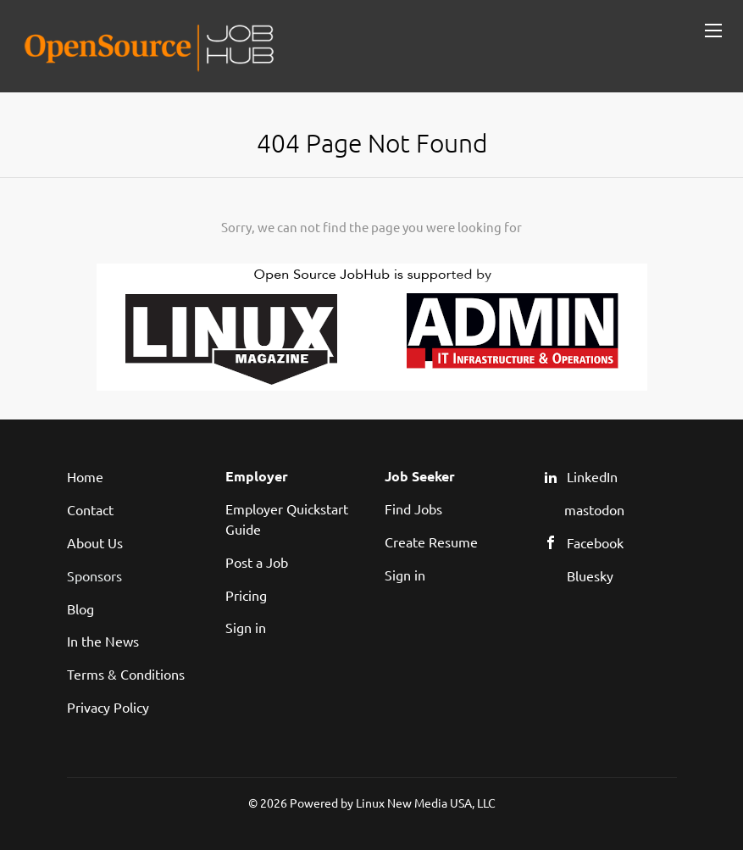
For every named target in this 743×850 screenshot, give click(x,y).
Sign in (245, 627)
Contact (90, 509)
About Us (95, 542)
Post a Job (256, 561)
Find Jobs (413, 508)
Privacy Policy (108, 706)
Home (85, 476)
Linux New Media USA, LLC (426, 802)
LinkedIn (592, 476)
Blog (80, 608)
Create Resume (431, 541)
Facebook (595, 542)
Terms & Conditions (126, 673)
